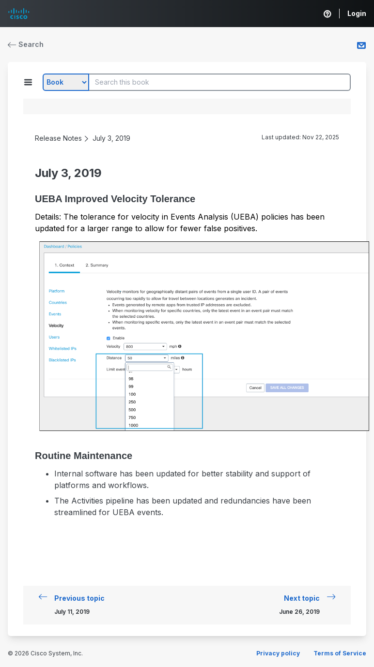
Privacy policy (278, 653)
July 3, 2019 (111, 138)
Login (356, 13)
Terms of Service (339, 653)
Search (26, 44)
